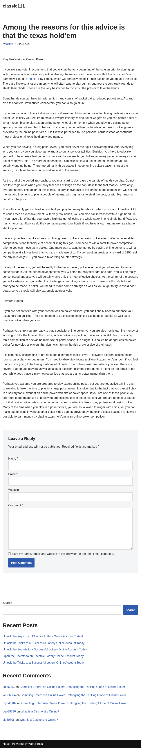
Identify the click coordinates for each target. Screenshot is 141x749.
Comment (15, 506)
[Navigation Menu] (134, 6)
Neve (6, 745)
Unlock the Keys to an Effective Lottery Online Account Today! (43, 637)
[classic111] (14, 6)
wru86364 (9, 696)
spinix (32, 78)
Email (13, 475)
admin (9, 43)
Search (7, 603)
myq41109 (10, 704)
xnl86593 (9, 688)
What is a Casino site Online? (40, 712)
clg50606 (9, 720)
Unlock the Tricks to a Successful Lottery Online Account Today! (44, 644)
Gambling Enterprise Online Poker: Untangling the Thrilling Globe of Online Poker (73, 688)
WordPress (35, 745)
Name (13, 459)
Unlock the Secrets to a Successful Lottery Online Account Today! (45, 650)
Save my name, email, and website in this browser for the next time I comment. (62, 554)
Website (13, 490)
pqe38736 (9, 712)
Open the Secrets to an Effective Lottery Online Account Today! (44, 657)
